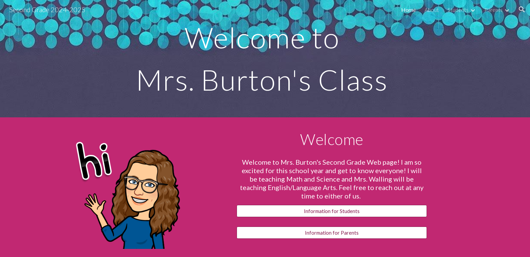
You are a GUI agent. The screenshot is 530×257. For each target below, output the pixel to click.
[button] (522, 9)
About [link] (432, 9)
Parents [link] (493, 9)
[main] (265, 58)
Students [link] (458, 9)
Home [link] (408, 9)
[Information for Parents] (331, 232)
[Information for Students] (331, 211)
